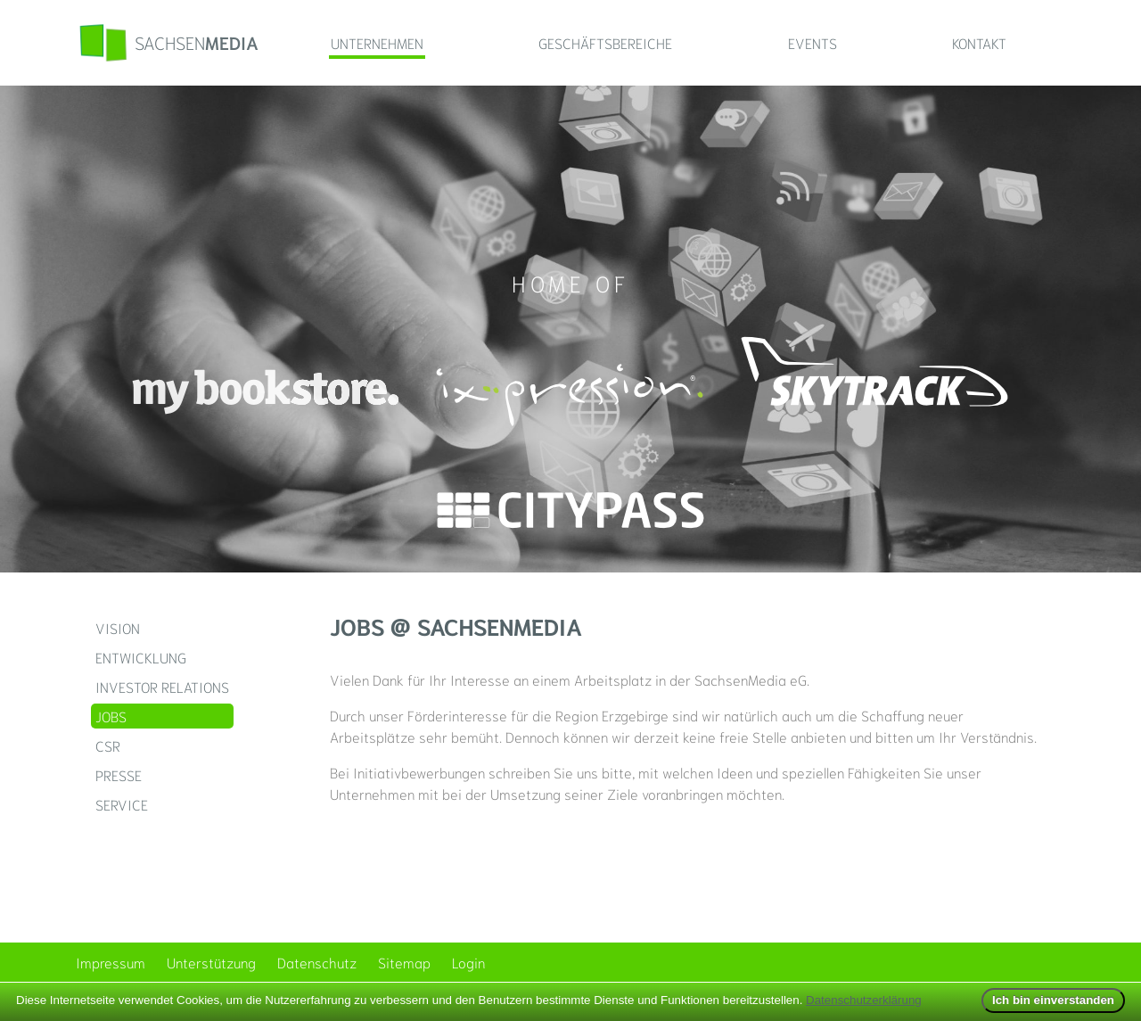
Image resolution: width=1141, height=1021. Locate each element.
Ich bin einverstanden (1053, 1000)
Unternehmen (377, 42)
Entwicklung (140, 656)
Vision (117, 627)
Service (121, 804)
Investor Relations (162, 686)
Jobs (111, 715)
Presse (118, 774)
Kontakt (979, 42)
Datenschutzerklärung (864, 1000)
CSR (107, 745)
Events (812, 42)
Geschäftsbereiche (605, 42)
